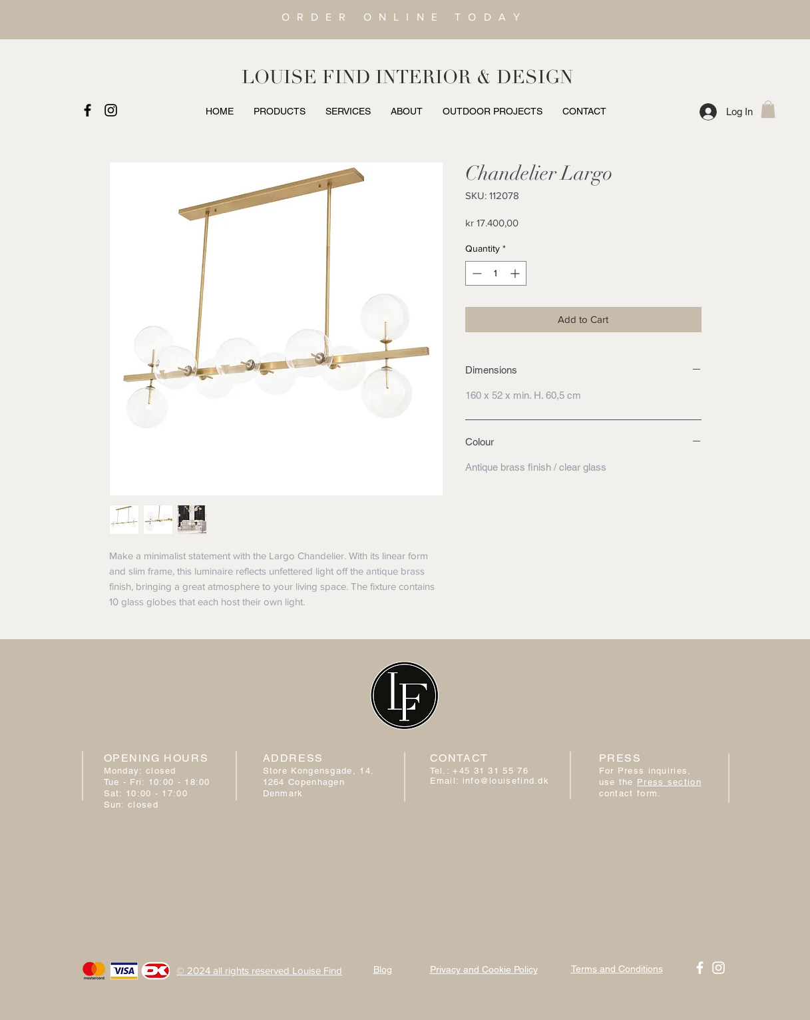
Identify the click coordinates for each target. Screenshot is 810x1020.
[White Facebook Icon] (700, 967)
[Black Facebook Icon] (87, 110)
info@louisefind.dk (506, 781)
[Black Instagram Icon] (110, 110)
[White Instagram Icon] (718, 967)
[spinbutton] (496, 273)
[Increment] (516, 273)
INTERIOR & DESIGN (474, 77)
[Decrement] (475, 273)
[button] (768, 109)
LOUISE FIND (306, 77)
